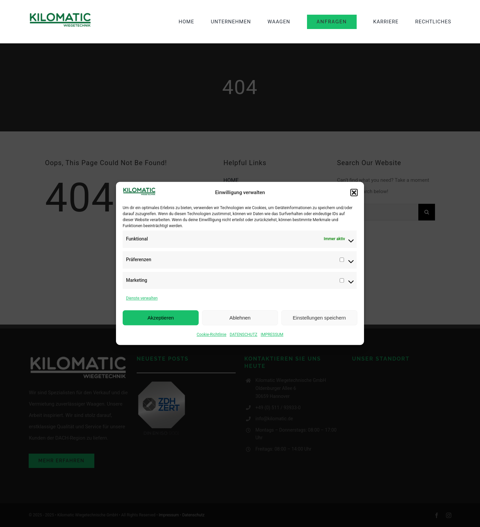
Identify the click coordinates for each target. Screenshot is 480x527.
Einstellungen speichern (319, 319)
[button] (354, 193)
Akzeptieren (160, 319)
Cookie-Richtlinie (211, 335)
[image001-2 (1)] (60, 14)
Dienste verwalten (142, 299)
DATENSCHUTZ (243, 335)
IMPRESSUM (272, 335)
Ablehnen (239, 319)
